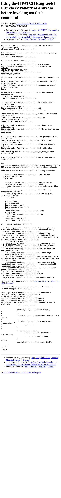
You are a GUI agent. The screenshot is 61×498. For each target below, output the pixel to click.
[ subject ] (42, 39)
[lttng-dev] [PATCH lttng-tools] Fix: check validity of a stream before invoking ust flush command (31, 36)
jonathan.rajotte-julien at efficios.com (32, 23)
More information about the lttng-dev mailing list (21, 429)
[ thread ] (33, 39)
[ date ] (26, 39)
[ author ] (50, 39)
